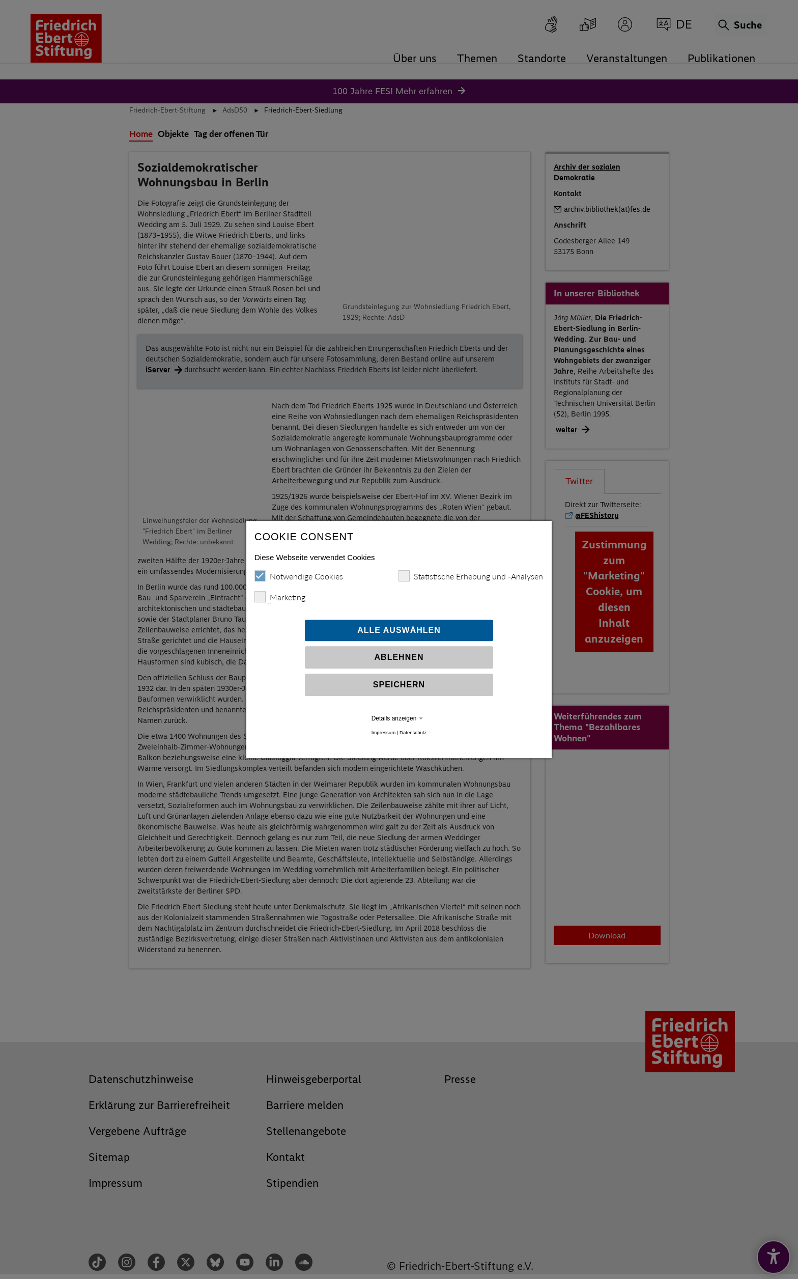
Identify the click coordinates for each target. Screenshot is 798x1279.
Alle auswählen (399, 634)
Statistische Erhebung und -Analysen (470, 580)
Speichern (399, 688)
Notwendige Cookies (298, 580)
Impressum (383, 736)
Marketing (279, 600)
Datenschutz (413, 736)
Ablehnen (399, 661)
